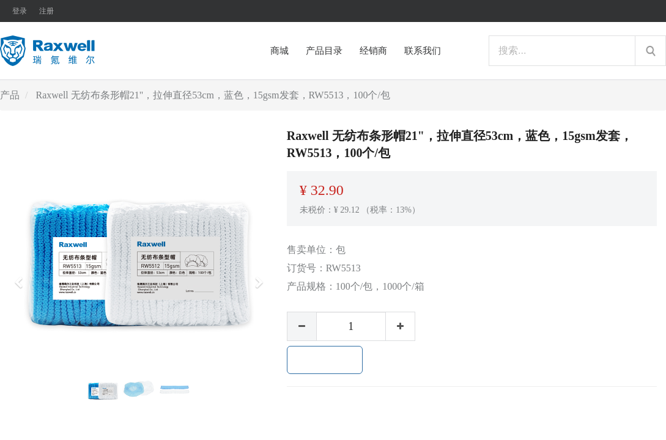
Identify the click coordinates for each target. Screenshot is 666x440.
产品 (10, 95)
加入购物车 (324, 360)
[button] (22, 277)
